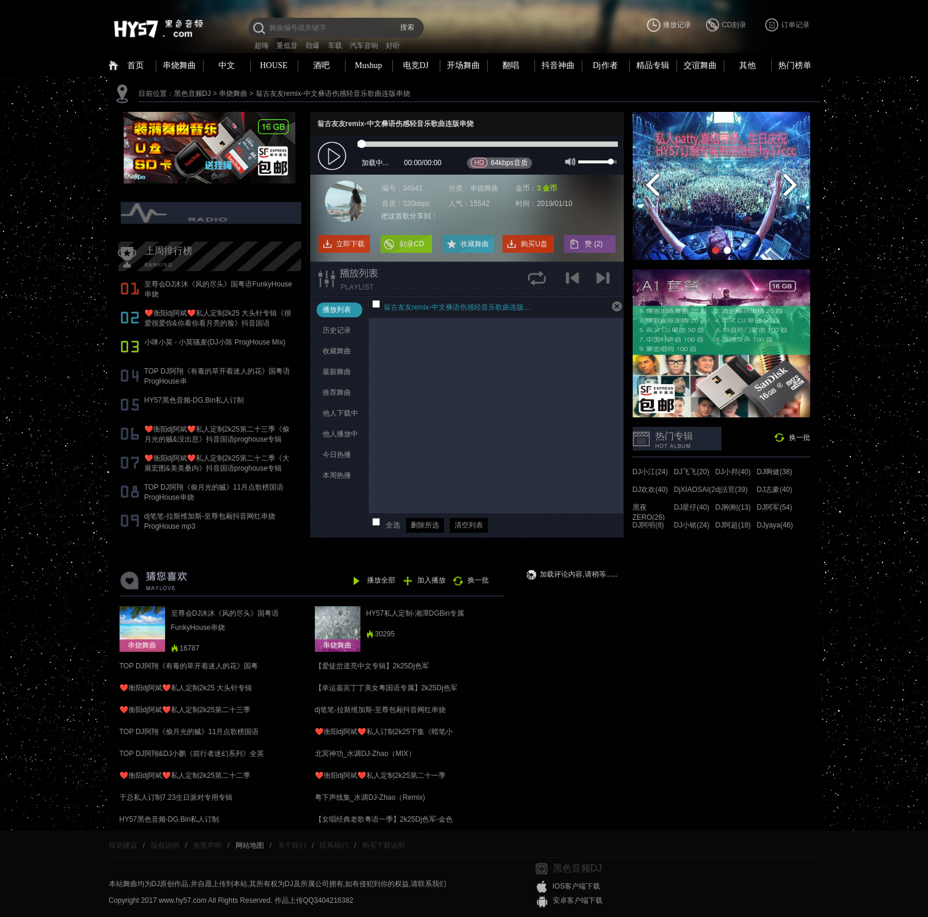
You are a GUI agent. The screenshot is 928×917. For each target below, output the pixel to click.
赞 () (594, 244)
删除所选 (425, 525)
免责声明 (207, 845)
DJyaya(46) (775, 525)
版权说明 (165, 845)
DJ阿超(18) (733, 525)
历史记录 (337, 330)
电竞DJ (416, 65)
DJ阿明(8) (648, 525)
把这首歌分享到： (409, 216)
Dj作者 (605, 65)
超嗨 (261, 45)
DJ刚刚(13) (733, 507)
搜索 (407, 27)
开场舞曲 (463, 65)
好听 (393, 45)
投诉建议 (123, 845)
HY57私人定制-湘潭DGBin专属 (415, 613)
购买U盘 (534, 244)
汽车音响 (364, 45)
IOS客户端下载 (577, 886)
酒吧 (321, 65)
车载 (335, 45)
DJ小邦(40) (733, 472)
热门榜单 (794, 65)
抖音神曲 (558, 65)
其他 (747, 65)
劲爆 (312, 45)
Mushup (368, 65)
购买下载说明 (383, 845)
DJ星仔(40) (692, 507)
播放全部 (381, 580)
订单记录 (795, 25)
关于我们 (292, 845)
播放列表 (337, 309)
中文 (226, 65)
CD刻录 (734, 25)
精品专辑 (652, 65)
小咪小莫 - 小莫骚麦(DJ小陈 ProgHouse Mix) (215, 342)
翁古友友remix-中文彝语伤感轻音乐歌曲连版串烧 (333, 93)
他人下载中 (340, 413)
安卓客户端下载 (577, 900)
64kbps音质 (499, 162)
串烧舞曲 (179, 65)
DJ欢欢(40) (650, 489)
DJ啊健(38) (774, 472)
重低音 (287, 45)
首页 (135, 65)
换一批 (799, 437)
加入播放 (431, 580)
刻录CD (411, 244)
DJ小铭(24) (692, 525)
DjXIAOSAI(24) (698, 489)
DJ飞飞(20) (692, 472)
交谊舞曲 (700, 65)
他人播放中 (340, 434)
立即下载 (350, 244)
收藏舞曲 (474, 244)
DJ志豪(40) (774, 489)
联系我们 (334, 845)
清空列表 (469, 525)
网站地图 (250, 845)
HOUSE (274, 65)
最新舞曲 (337, 372)
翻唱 (510, 65)
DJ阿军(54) (774, 507)
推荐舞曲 (337, 392)
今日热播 (337, 455)
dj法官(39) (732, 489)
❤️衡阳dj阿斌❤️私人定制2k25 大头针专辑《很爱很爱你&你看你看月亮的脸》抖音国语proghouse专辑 (218, 323)
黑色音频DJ (192, 93)
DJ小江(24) (650, 472)
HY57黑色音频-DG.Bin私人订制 (194, 400)
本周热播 (337, 475)
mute (569, 161)
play (333, 156)
